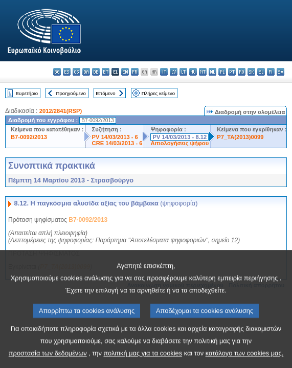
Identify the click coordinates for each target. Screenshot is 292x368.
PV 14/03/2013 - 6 (115, 137)
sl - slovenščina (261, 72)
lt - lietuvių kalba (183, 72)
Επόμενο (105, 93)
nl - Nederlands (212, 72)
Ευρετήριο (27, 93)
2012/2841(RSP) (60, 111)
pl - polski (222, 72)
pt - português (232, 72)
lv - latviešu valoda (173, 72)
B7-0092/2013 (29, 137)
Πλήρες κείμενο (158, 93)
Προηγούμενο (70, 93)
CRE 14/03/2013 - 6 (117, 143)
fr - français (135, 72)
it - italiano (164, 72)
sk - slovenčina (251, 72)
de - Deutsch (96, 72)
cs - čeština (76, 72)
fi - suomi (271, 72)
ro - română (241, 72)
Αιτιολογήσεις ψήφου (179, 143)
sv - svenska (280, 72)
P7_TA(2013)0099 (240, 137)
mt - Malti (203, 72)
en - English (125, 72)
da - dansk (86, 72)
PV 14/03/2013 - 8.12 (179, 137)
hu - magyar (193, 72)
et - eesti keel (105, 72)
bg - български (57, 72)
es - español (67, 72)
